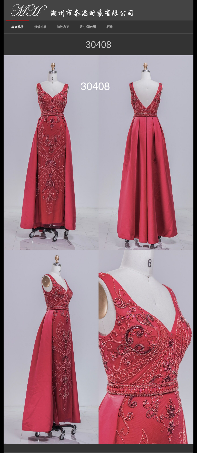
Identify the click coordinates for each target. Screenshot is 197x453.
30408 (98, 44)
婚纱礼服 (40, 27)
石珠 (109, 27)
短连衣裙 (63, 27)
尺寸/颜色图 (88, 27)
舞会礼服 (17, 27)
